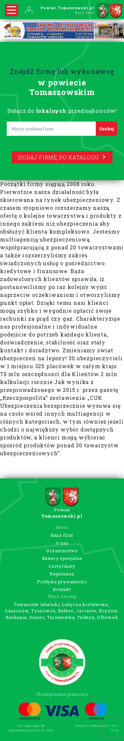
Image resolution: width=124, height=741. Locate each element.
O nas (62, 543)
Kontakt (62, 589)
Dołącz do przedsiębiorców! (62, 110)
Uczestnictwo (62, 551)
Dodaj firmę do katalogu (61, 157)
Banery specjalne (62, 558)
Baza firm (62, 535)
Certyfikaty (62, 566)
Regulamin (62, 574)
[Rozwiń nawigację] (11, 10)
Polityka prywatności (62, 582)
